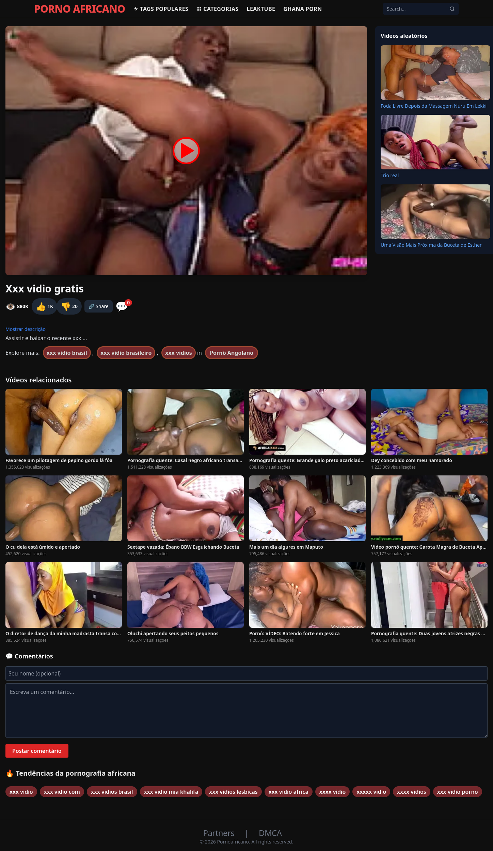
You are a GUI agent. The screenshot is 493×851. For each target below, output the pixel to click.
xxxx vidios (411, 791)
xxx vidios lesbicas (233, 791)
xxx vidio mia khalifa (171, 791)
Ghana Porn (302, 9)
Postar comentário (37, 751)
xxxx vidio (332, 791)
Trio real (390, 175)
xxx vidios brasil (112, 791)
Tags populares (160, 9)
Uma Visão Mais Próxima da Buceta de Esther (431, 245)
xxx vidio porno (457, 791)
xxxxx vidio (371, 791)
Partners (219, 832)
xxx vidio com (62, 791)
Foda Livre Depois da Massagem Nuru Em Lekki (434, 106)
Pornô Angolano (231, 352)
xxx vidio (21, 791)
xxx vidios (178, 352)
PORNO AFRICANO (79, 9)
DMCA (270, 832)
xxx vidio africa (288, 791)
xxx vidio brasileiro (126, 352)
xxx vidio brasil (67, 352)
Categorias (217, 9)
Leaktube (261, 9)
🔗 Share (99, 306)
